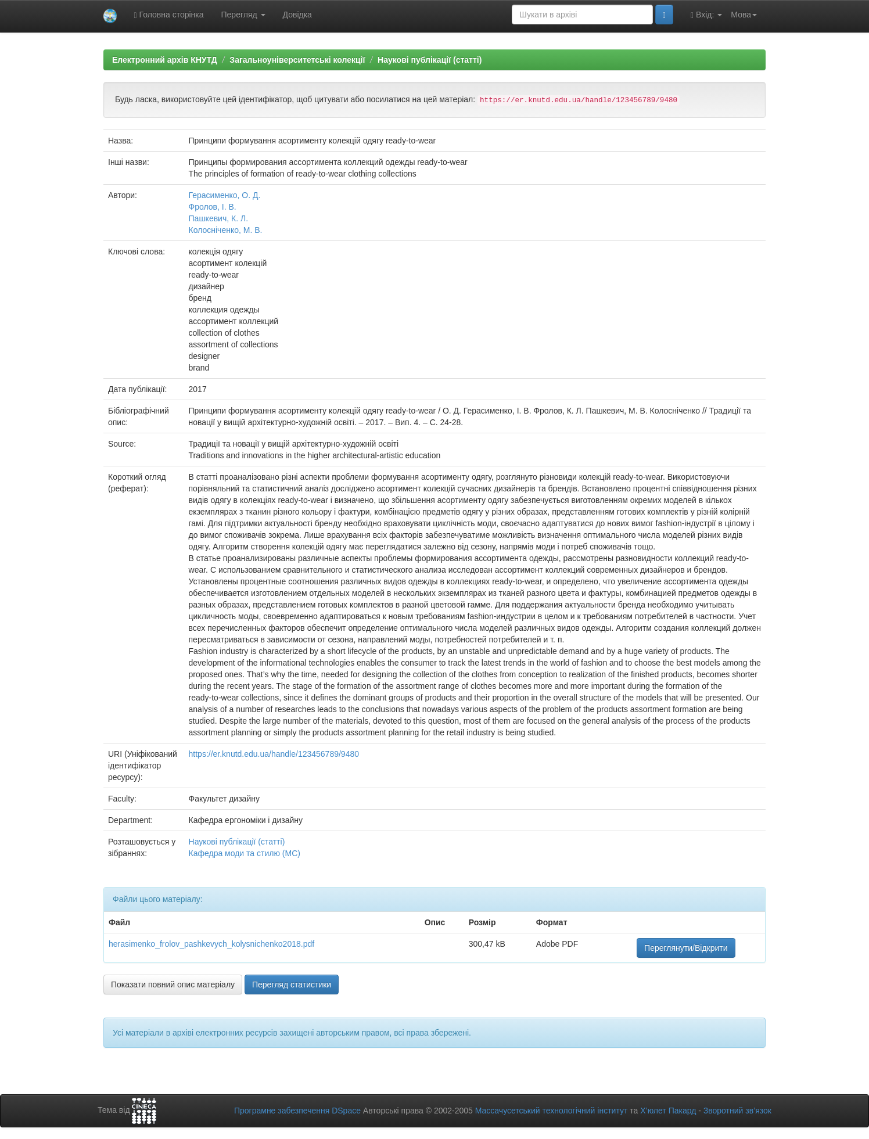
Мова (744, 14)
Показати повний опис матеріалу (173, 984)
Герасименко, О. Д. (225, 195)
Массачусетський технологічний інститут (551, 1110)
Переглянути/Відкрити (685, 948)
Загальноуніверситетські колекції (297, 59)
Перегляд (243, 14)
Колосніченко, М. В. (226, 230)
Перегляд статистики (291, 984)
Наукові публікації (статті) (430, 59)
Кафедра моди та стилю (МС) (244, 853)
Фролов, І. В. (212, 206)
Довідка (297, 14)
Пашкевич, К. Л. (219, 218)
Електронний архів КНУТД (164, 59)
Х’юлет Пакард (668, 1110)
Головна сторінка (169, 15)
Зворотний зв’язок (737, 1110)
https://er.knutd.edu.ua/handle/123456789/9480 (274, 754)
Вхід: (706, 15)
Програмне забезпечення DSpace (297, 1110)
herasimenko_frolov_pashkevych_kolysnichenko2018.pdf (211, 943)
